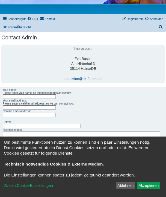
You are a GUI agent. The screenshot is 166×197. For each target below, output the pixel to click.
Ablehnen (125, 185)
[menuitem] (32, 19)
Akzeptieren (148, 185)
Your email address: (15, 100)
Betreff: (7, 122)
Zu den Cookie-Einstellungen (28, 185)
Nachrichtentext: (12, 129)
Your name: (10, 89)
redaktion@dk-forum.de (83, 79)
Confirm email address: (17, 111)
